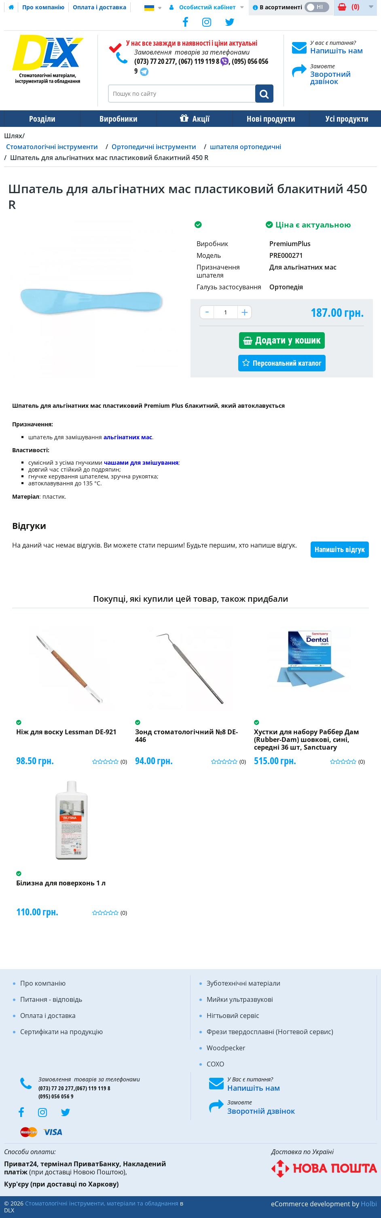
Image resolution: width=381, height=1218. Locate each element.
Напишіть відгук (340, 549)
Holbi (369, 1203)
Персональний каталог (287, 363)
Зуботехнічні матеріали (243, 983)
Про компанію (43, 7)
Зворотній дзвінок (261, 1111)
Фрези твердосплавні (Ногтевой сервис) (270, 1031)
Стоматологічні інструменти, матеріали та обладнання (101, 1203)
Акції (196, 118)
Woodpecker (226, 1047)
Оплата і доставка (99, 7)
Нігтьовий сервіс (233, 1015)
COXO (215, 1064)
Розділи (41, 118)
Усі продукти (339, 118)
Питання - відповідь (51, 999)
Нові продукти (265, 118)
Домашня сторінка (11, 7)
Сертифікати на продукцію (61, 1031)
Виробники (116, 118)
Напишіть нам (336, 50)
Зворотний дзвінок (330, 77)
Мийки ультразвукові (240, 999)
